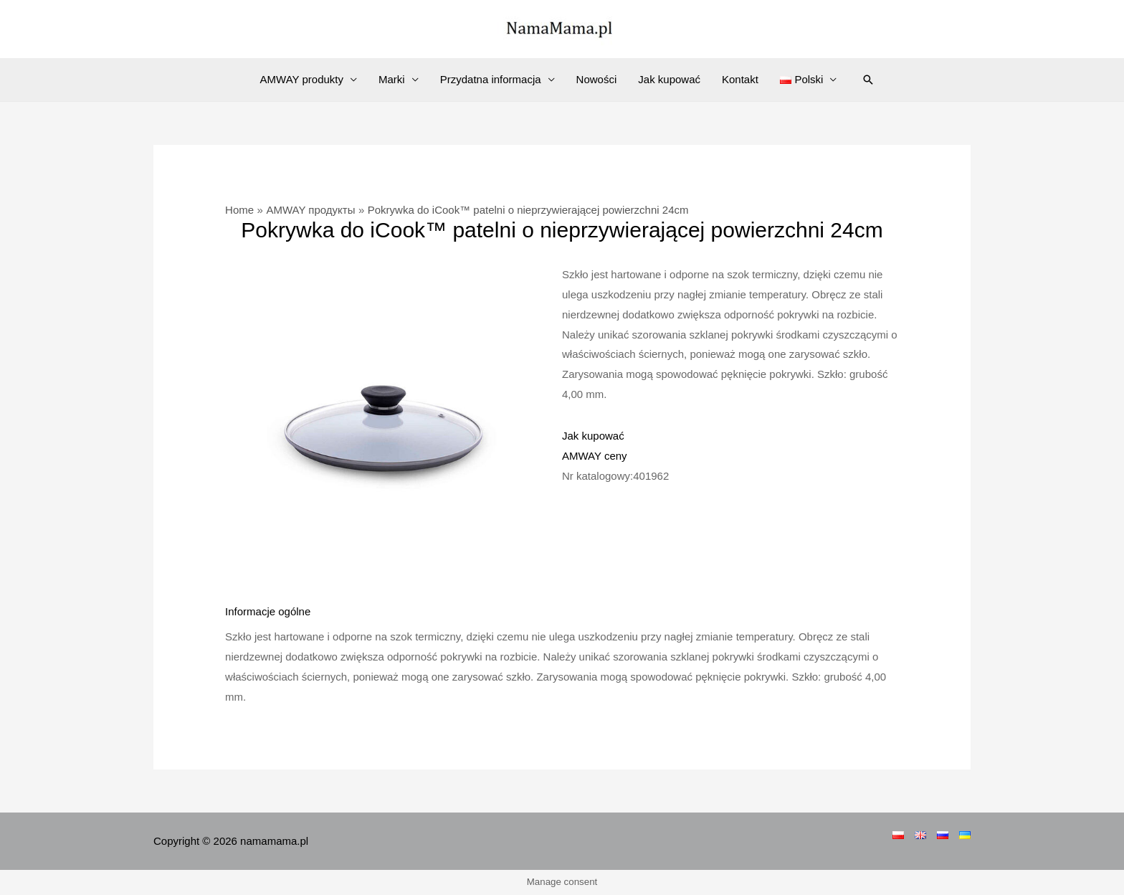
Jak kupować (669, 79)
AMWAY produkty (301, 79)
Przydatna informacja (490, 79)
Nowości (596, 79)
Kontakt (740, 79)
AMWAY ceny (594, 456)
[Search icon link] (868, 79)
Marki (391, 79)
